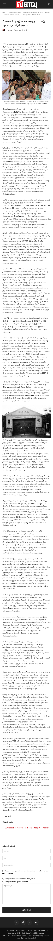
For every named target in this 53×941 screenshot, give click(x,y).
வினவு (10, 30)
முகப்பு (4, 12)
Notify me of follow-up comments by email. (20, 879)
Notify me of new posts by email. (16, 882)
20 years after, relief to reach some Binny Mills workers (27, 828)
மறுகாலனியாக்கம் (15, 12)
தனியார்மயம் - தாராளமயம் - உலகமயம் (36, 12)
